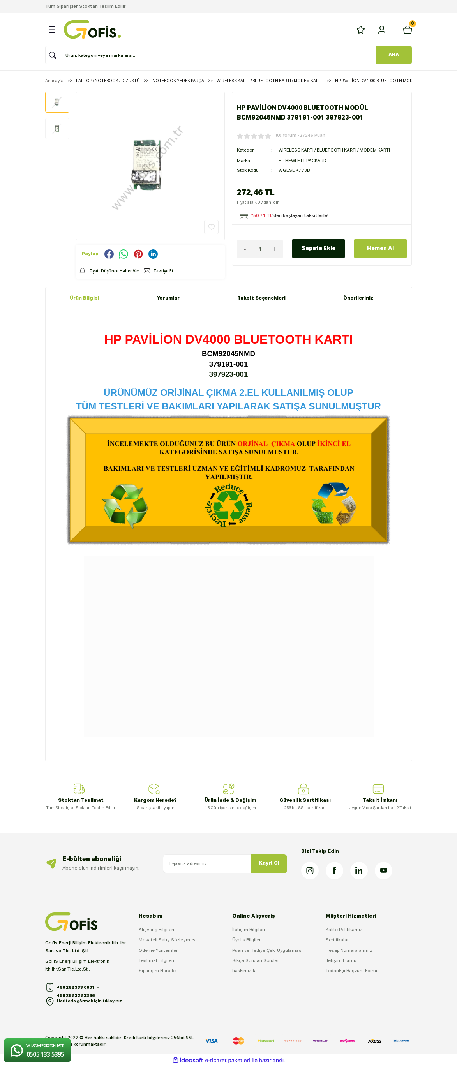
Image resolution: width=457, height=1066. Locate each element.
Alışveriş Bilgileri (156, 930)
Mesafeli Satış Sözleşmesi (168, 940)
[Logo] (92, 29)
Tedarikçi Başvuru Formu (352, 971)
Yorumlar (168, 298)
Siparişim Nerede (157, 971)
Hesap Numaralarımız (349, 950)
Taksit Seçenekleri (261, 298)
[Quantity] (259, 248)
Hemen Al (380, 248)
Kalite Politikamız (344, 930)
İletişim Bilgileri (248, 930)
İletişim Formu (341, 960)
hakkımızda (244, 971)
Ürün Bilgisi (84, 298)
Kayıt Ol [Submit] (269, 863)
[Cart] (407, 29)
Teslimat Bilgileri (156, 960)
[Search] (226, 55)
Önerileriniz (358, 298)
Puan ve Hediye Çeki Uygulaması (267, 950)
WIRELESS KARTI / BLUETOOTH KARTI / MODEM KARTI (336, 150)
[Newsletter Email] (225, 863)
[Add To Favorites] (211, 227)
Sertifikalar (337, 940)
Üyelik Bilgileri (247, 940)
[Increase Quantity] (275, 248)
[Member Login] (381, 29)
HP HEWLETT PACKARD (303, 160)
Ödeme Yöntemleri (159, 950)
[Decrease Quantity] (244, 248)
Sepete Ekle (318, 248)
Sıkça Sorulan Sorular (255, 960)
